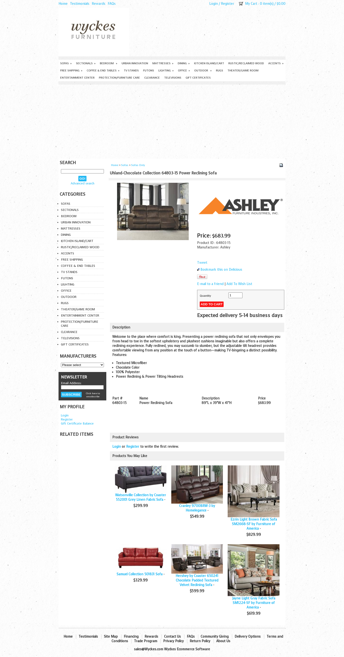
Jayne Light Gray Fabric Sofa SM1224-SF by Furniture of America (253, 603)
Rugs (219, 70)
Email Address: (71, 383)
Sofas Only (138, 165)
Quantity (205, 296)
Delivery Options (248, 636)
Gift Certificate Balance (77, 423)
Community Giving (215, 636)
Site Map (111, 636)
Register (227, 3)
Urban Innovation (135, 63)
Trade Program (145, 641)
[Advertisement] (172, 120)
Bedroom (108, 63)
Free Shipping (71, 70)
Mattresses (162, 63)
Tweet (202, 262)
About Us (223, 641)
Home (63, 3)
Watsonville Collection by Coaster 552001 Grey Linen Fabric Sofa (140, 497)
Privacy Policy (173, 641)
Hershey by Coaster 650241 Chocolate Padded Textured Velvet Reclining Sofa (197, 580)
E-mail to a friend (210, 284)
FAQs (112, 3)
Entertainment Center (77, 78)
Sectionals (86, 63)
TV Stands (131, 70)
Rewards (98, 3)
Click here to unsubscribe (93, 395)
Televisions (172, 78)
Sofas (66, 63)
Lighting (166, 70)
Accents (276, 63)
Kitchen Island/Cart (209, 63)
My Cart (251, 3)
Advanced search (82, 183)
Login (213, 3)
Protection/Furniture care (119, 78)
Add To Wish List (239, 284)
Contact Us (172, 636)
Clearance (152, 78)
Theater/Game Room (242, 70)
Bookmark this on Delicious (221, 269)
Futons (148, 70)
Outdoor (203, 70)
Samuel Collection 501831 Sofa (139, 574)
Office (184, 70)
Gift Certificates (198, 78)
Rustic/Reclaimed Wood (246, 63)
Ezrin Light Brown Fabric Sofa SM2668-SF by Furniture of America (254, 524)
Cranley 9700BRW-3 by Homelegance (197, 508)
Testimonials (79, 3)
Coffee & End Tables (103, 70)
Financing (131, 636)
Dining (184, 63)
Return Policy (200, 641)
